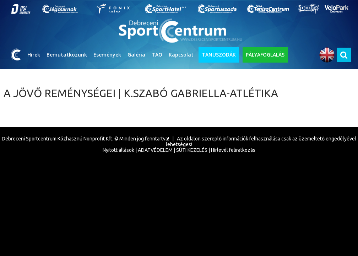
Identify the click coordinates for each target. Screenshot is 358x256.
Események (107, 54)
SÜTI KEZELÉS (191, 150)
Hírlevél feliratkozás (233, 150)
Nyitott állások (118, 150)
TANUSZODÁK (219, 54)
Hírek (33, 54)
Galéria (136, 54)
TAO (157, 54)
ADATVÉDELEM (155, 150)
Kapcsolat (181, 54)
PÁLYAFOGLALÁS (265, 54)
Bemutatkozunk (67, 54)
